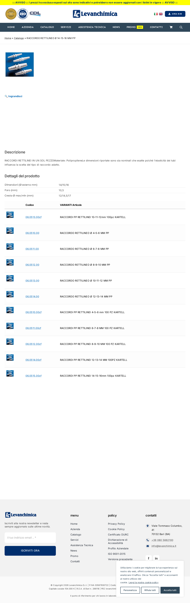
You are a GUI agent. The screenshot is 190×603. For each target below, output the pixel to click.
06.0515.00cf (34, 375)
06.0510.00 (32, 233)
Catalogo (19, 38)
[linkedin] (156, 558)
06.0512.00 (32, 264)
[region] (150, 579)
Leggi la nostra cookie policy (143, 582)
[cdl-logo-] (35, 11)
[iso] (22, 9)
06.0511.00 (32, 248)
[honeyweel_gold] (11, 9)
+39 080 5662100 (162, 540)
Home (8, 38)
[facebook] (149, 558)
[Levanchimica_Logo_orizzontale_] (95, 10)
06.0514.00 (32, 296)
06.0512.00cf (34, 344)
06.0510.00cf (34, 312)
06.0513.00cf (34, 217)
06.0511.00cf (33, 328)
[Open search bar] (181, 27)
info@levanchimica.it (164, 545)
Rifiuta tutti (150, 590)
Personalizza (130, 590)
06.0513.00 (32, 280)
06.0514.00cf (33, 359)
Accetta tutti (170, 590)
